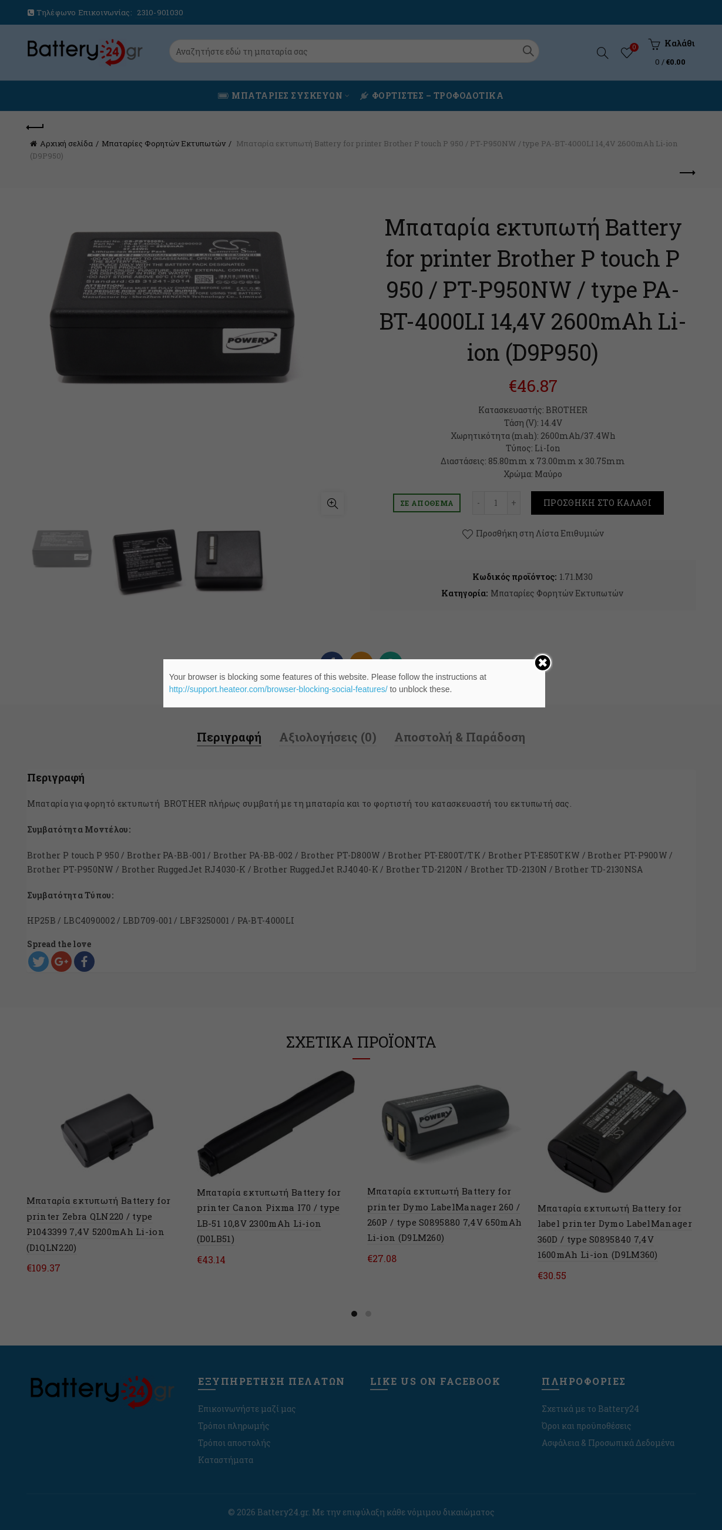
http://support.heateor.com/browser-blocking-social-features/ (278, 689)
